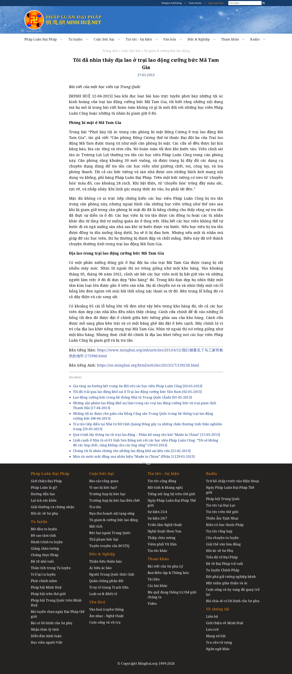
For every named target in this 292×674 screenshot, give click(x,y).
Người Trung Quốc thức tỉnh (111, 574)
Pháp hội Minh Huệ (46, 587)
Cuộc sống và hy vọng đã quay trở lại (233, 592)
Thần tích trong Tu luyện (51, 568)
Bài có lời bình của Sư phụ (51, 623)
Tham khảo (230, 39)
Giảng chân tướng (45, 548)
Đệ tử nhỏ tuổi (42, 561)
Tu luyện (75, 39)
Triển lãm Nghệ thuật (165, 525)
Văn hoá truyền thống (106, 609)
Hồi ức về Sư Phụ (219, 550)
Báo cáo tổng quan (103, 481)
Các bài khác (157, 585)
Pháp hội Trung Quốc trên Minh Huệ (56, 602)
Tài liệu (154, 579)
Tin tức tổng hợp (219, 531)
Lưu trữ (212, 629)
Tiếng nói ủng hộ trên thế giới (171, 494)
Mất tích (95, 526)
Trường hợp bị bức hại (107, 494)
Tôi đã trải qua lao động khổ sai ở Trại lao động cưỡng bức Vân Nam (137, 391)
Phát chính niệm (44, 581)
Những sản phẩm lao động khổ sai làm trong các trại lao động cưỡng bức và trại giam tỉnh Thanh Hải (144, 405)
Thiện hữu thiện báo (105, 561)
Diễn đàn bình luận (46, 636)
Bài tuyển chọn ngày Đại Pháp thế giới (58, 614)
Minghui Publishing (171, 3)
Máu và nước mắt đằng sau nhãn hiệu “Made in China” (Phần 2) (134, 456)
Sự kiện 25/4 (157, 512)
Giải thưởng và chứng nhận (52, 507)
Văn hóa (169, 39)
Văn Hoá (97, 601)
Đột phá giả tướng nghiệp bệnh (231, 576)
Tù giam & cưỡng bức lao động (167, 51)
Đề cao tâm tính (43, 535)
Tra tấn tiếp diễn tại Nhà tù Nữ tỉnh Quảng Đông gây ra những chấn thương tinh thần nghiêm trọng (147, 426)
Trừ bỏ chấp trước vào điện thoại (232, 481)
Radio (254, 39)
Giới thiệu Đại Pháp (46, 481)
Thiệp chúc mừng (161, 537)
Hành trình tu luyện (47, 542)
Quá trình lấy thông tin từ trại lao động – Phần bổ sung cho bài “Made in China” (146, 434)
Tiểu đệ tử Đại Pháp (222, 557)
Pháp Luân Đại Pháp (40, 39)
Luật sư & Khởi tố (103, 594)
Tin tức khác (157, 550)
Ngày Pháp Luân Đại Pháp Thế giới (172, 503)
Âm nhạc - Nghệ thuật (106, 616)
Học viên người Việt (46, 642)
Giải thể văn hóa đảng (223, 544)
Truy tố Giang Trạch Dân (109, 587)
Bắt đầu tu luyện (44, 529)
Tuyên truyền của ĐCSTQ (109, 546)
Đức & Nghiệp (199, 39)
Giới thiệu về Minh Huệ (224, 623)
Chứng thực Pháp (44, 555)
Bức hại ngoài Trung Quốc (110, 533)
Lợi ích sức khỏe (44, 500)
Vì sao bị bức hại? (103, 487)
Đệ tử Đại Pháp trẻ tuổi (224, 563)
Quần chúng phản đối (106, 581)
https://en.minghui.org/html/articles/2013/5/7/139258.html (148, 365)
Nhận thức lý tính (45, 629)
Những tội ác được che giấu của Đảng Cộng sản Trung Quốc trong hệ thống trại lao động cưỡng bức (143, 416)
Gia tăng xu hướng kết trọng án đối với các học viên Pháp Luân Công (138, 386)
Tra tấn (95, 507)
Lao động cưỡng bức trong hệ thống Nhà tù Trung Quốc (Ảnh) (132, 397)
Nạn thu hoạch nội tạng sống (112, 513)
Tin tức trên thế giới (222, 512)
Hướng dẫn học (43, 494)
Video (152, 603)
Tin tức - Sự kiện (139, 39)
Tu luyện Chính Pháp (222, 570)
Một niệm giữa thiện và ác (227, 583)
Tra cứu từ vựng (219, 642)
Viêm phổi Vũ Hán (162, 544)
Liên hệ (212, 616)
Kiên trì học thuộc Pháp (225, 525)
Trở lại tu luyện (43, 574)
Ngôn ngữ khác (216, 3)
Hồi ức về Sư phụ (44, 513)
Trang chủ (110, 51)
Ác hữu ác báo (100, 568)
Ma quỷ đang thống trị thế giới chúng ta (172, 594)
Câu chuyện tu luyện (222, 537)
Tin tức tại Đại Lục (220, 505)
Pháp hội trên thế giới (48, 594)
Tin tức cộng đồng (162, 481)
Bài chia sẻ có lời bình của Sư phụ (232, 601)
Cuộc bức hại (104, 39)
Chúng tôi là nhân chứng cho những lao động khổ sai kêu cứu (132, 451)
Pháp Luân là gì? (44, 487)
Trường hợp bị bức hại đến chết (114, 500)
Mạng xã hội (215, 636)
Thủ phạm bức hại (103, 539)
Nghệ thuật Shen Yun (164, 531)
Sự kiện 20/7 (157, 518)
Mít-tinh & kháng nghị (165, 487)
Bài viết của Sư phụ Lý (165, 566)
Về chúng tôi (217, 609)
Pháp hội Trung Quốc (223, 499)
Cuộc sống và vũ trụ (104, 622)
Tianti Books (195, 3)
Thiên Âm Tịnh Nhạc (222, 518)
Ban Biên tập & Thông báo (168, 573)
